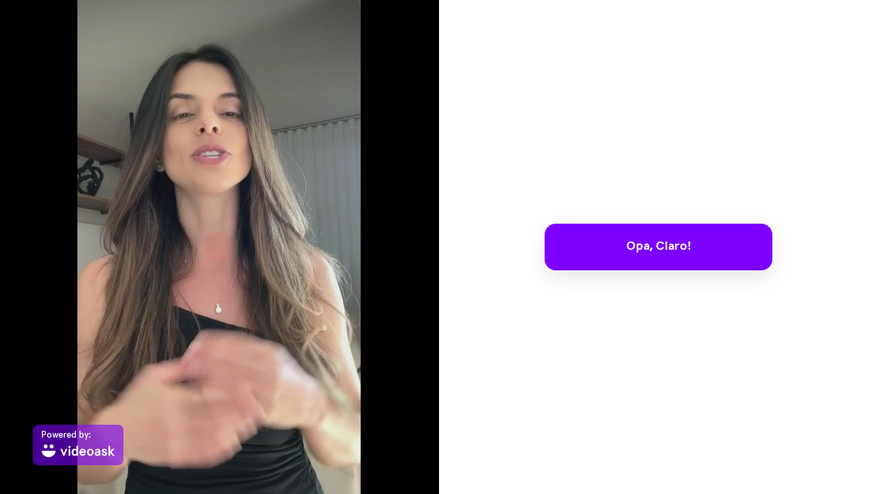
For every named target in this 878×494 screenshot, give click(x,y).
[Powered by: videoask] (78, 445)
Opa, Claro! (658, 246)
